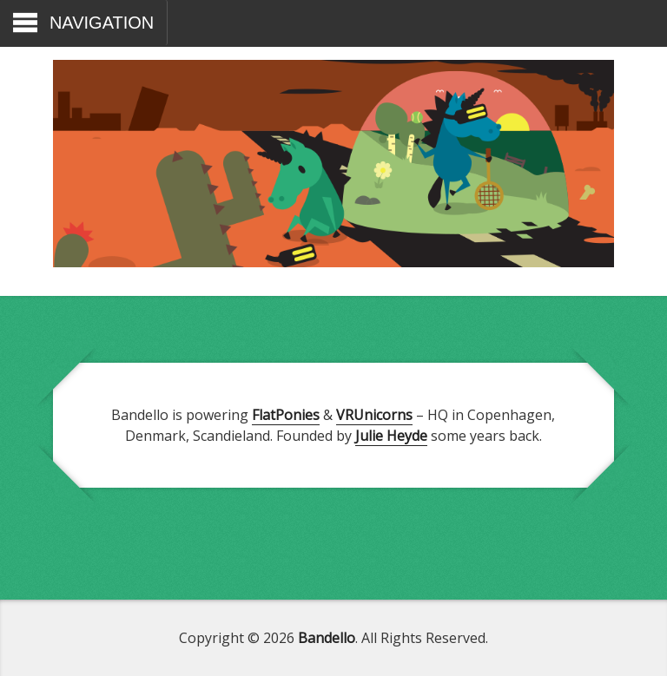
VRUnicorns (374, 414)
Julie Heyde (391, 435)
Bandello (326, 637)
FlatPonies (286, 414)
